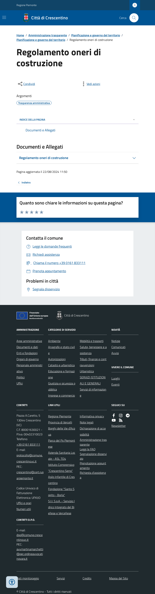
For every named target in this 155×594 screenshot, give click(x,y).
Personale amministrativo (29, 368)
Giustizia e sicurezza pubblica (61, 386)
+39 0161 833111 (28, 444)
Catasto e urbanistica (61, 365)
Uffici (19, 383)
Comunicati (118, 347)
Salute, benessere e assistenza (93, 350)
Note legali (86, 422)
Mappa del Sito (118, 578)
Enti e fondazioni (27, 353)
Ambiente (54, 341)
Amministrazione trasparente (47, 35)
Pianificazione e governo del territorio (95, 35)
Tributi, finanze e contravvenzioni (93, 362)
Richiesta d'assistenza (93, 475)
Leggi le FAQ (88, 449)
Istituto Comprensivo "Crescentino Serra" (61, 467)
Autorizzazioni (57, 359)
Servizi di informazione (93, 392)
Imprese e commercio (61, 395)
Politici (20, 377)
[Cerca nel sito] (132, 17)
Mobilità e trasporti (91, 341)
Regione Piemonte (26, 5)
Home (20, 35)
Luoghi (115, 378)
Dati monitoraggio (27, 578)
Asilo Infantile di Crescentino (61, 480)
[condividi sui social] (26, 84)
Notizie (115, 341)
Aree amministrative (29, 341)
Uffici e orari (23, 503)
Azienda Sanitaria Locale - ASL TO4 (61, 455)
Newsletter (118, 425)
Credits (87, 578)
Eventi (115, 384)
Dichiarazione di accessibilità (93, 431)
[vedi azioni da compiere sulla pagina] (90, 84)
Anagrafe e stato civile (61, 350)
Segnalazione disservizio (93, 456)
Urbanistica (87, 371)
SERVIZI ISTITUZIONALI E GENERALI (93, 380)
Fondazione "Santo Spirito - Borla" (61, 492)
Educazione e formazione (61, 374)
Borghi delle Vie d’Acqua (61, 431)
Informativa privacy (92, 416)
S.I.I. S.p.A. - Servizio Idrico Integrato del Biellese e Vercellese (61, 507)
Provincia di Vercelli (60, 422)
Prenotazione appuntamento (93, 465)
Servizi (61, 578)
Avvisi (115, 353)
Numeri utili (23, 509)
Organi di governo (27, 359)
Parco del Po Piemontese (61, 443)
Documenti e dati (27, 347)
